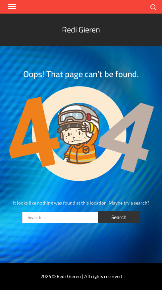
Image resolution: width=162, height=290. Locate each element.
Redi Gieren (81, 29)
